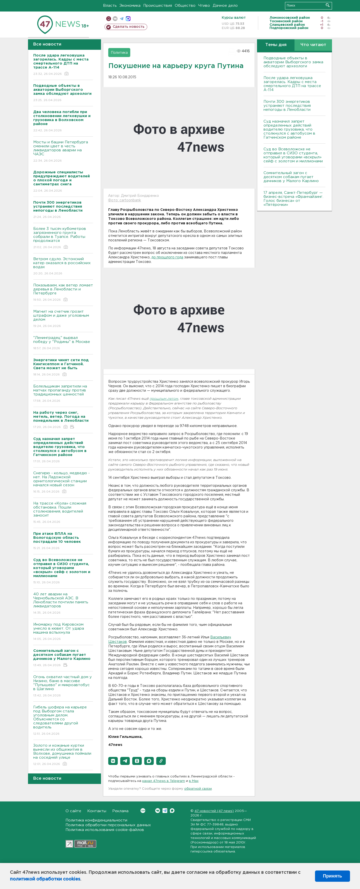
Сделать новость (128, 26)
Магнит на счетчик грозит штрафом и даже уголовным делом (63, 319)
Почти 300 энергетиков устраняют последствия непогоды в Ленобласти (287, 105)
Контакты (96, 811)
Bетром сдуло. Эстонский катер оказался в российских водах (63, 266)
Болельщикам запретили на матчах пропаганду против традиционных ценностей (63, 394)
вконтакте (115, 18)
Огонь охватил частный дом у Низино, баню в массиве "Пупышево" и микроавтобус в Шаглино (63, 686)
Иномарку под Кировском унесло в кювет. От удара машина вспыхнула (63, 632)
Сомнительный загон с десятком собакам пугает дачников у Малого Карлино (291, 177)
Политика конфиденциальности (96, 820)
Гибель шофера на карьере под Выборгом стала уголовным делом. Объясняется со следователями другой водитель (63, 721)
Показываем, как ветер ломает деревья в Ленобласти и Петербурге (63, 293)
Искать (328, 5)
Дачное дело (225, 5)
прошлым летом (164, 398)
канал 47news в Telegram (163, 781)
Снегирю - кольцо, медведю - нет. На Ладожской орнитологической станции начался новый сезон (63, 483)
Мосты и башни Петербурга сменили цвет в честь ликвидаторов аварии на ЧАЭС (63, 152)
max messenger (128, 18)
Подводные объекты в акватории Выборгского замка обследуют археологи (293, 62)
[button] (113, 761)
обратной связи (198, 788)
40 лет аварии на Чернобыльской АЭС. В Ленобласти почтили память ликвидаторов (63, 604)
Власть (110, 5)
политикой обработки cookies (45, 879)
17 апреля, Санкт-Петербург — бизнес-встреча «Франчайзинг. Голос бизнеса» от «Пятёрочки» (293, 198)
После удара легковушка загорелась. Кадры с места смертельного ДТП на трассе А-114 (292, 84)
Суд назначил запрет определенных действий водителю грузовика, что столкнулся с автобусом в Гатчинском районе (289, 129)
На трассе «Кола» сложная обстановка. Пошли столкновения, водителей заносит (63, 513)
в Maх (193, 781)
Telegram (164, 810)
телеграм (121, 18)
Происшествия (157, 5)
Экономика (130, 5)
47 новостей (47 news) (214, 811)
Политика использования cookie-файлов (105, 829)
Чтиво (204, 5)
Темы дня (275, 45)
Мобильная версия (108, 18)
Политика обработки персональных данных (108, 825)
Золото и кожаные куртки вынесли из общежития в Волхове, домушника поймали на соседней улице (63, 755)
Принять (332, 875)
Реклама (120, 811)
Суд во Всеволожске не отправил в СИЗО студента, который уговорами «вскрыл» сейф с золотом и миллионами (293, 155)
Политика (119, 52)
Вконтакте (142, 810)
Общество (185, 5)
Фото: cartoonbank (124, 200)
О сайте (73, 811)
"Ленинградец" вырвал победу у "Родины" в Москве (63, 343)
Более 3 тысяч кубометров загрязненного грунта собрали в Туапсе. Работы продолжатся (63, 238)
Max (172, 810)
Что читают (313, 45)
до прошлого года (167, 257)
